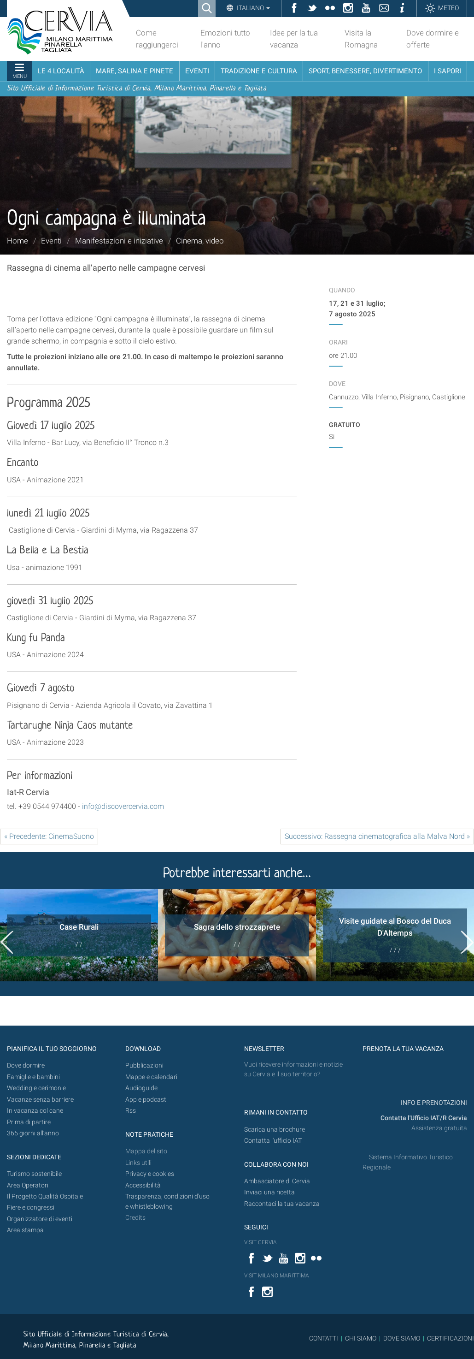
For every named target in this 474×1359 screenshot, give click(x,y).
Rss (130, 1111)
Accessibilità (143, 1185)
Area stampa (25, 1230)
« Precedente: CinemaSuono (49, 836)
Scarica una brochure (274, 1129)
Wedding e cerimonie (36, 1088)
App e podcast (145, 1100)
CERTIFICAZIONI (450, 1338)
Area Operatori (27, 1185)
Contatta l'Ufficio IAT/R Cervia (423, 1118)
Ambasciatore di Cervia (277, 1181)
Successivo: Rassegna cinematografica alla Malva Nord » (377, 836)
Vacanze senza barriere (40, 1100)
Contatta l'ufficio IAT (273, 1141)
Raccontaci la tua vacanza (282, 1204)
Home (17, 240)
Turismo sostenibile (34, 1174)
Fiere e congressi (30, 1207)
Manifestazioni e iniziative (119, 240)
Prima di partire (29, 1122)
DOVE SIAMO (401, 1338)
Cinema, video (200, 240)
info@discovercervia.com (123, 806)
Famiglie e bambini (33, 1077)
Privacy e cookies (149, 1174)
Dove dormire (26, 1065)
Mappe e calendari (151, 1077)
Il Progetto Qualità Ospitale (45, 1196)
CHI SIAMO (360, 1338)
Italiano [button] (252, 8)
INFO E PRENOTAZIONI (433, 1103)
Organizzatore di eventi (39, 1219)
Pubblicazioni (144, 1065)
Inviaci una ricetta (269, 1192)
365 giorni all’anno (33, 1133)
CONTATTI (323, 1338)
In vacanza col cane (35, 1111)
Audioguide (141, 1088)
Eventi (51, 240)
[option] (79, 935)
